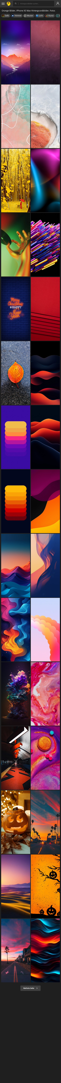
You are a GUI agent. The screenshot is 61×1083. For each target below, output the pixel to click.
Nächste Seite (30, 988)
